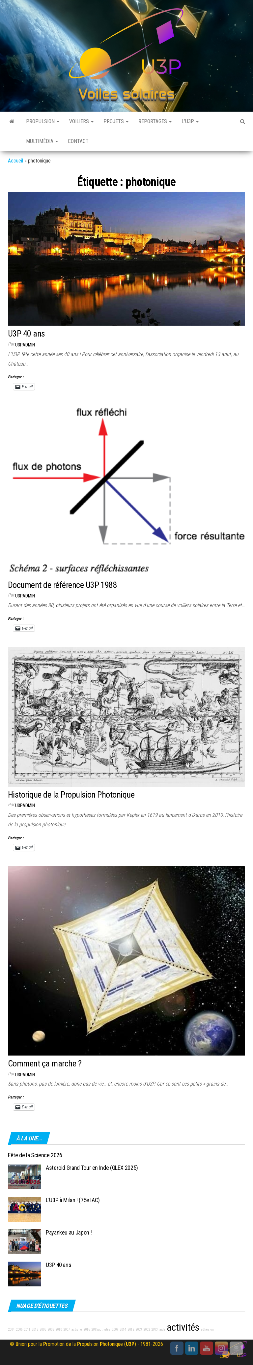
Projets (115, 121)
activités (183, 1327)
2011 (27, 1329)
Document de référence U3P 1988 (62, 585)
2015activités (100, 1329)
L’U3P (190, 121)
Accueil (15, 161)
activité (76, 1329)
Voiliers (81, 121)
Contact (78, 141)
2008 (50, 1329)
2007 (66, 1329)
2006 (19, 1329)
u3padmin (25, 344)
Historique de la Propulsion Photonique (71, 795)
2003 (138, 1329)
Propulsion (42, 121)
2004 (11, 1329)
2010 (58, 1329)
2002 (146, 1329)
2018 (35, 1329)
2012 (130, 1329)
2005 (43, 1329)
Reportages (155, 121)
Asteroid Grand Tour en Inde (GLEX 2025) (92, 1167)
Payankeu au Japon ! (69, 1232)
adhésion (207, 1329)
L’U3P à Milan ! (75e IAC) (73, 1200)
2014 (123, 1329)
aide (162, 1329)
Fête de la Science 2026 (35, 1155)
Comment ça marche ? (44, 1063)
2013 (154, 1329)
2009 (115, 1329)
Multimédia (42, 141)
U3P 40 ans (26, 334)
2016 (86, 1329)
